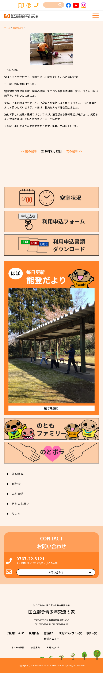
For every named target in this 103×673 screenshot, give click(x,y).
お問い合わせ (37, 5)
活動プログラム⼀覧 (70, 633)
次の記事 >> (74, 151)
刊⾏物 (16, 484)
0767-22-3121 (30, 558)
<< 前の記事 (29, 151)
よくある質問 (29, 5)
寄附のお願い (20, 504)
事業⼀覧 (92, 633)
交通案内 (21, 5)
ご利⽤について (15, 633)
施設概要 (17, 474)
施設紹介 (49, 633)
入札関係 (17, 494)
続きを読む (51, 408)
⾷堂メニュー (51, 638)
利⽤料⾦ (34, 633)
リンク (16, 513)
